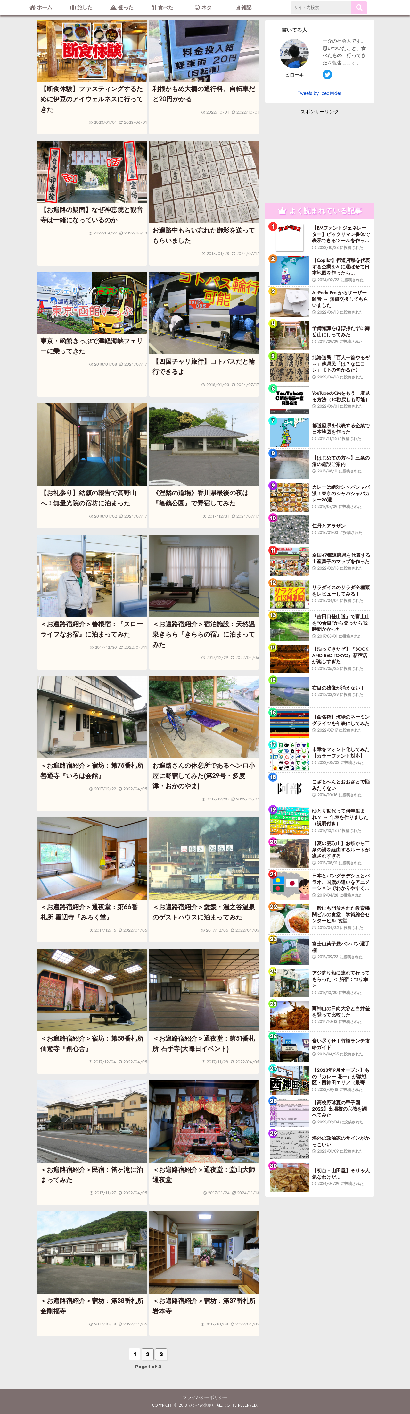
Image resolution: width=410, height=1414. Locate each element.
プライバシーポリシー (205, 1397)
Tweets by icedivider (319, 93)
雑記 (243, 7)
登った (122, 7)
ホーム (40, 7)
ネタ (203, 7)
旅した (81, 7)
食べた (162, 7)
